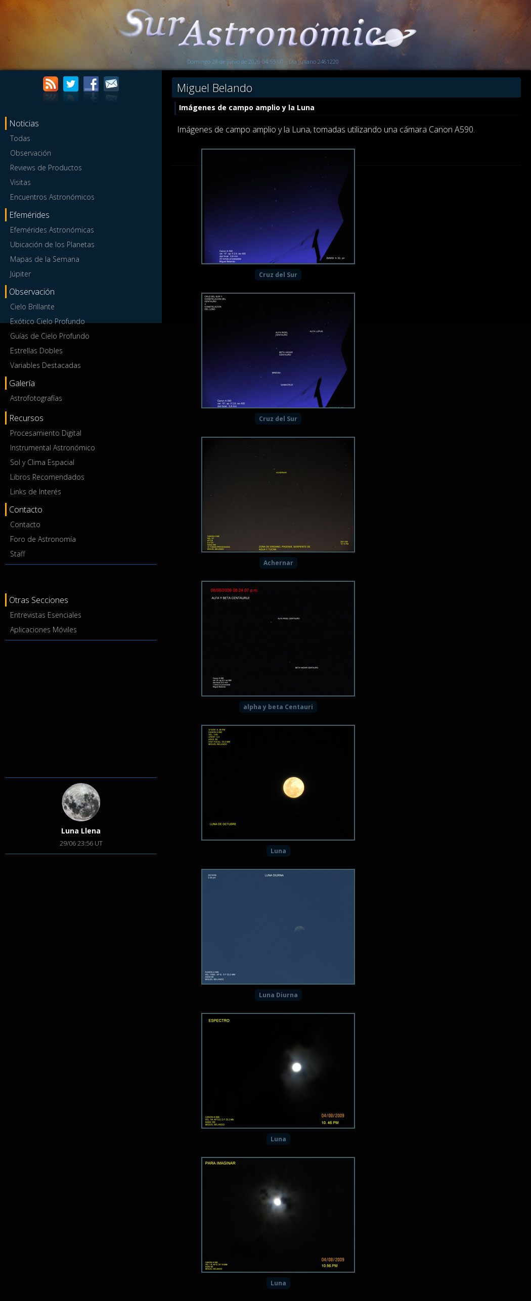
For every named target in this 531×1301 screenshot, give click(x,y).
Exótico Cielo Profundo (47, 321)
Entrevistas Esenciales (45, 615)
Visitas (20, 182)
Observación (30, 153)
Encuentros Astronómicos (52, 197)
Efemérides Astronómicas (52, 230)
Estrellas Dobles (36, 350)
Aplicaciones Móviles (43, 629)
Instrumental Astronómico (52, 447)
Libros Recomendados (47, 477)
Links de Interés (35, 491)
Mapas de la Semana (44, 259)
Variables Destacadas (45, 365)
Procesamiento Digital (45, 433)
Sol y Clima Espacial (42, 462)
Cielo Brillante (32, 306)
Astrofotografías (36, 398)
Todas (20, 138)
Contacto (25, 524)
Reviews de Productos (46, 167)
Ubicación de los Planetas (52, 244)
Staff (17, 554)
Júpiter (20, 273)
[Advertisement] (81, 707)
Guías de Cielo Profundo (50, 336)
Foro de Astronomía (43, 539)
